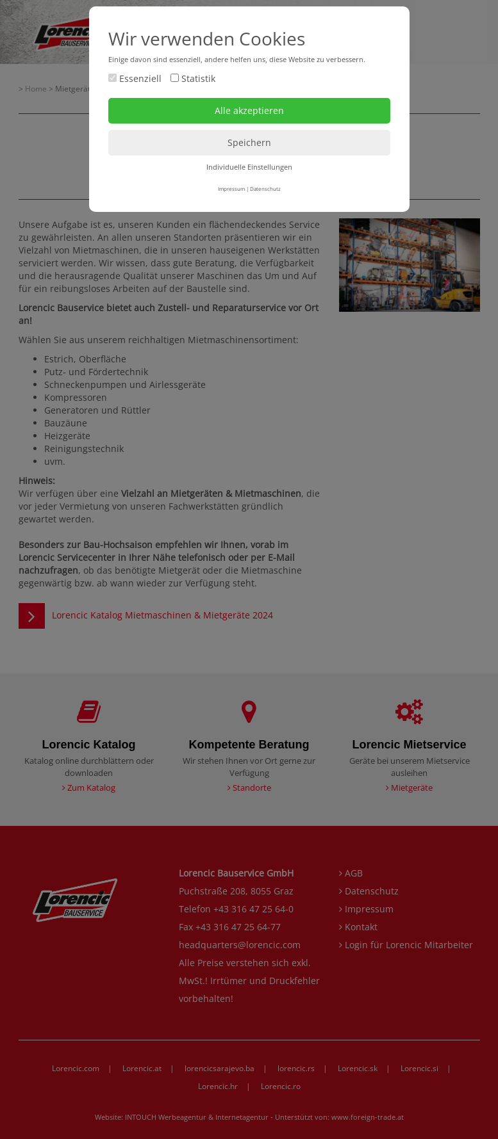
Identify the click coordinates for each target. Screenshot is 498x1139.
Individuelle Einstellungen (249, 167)
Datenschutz (265, 188)
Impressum (231, 188)
